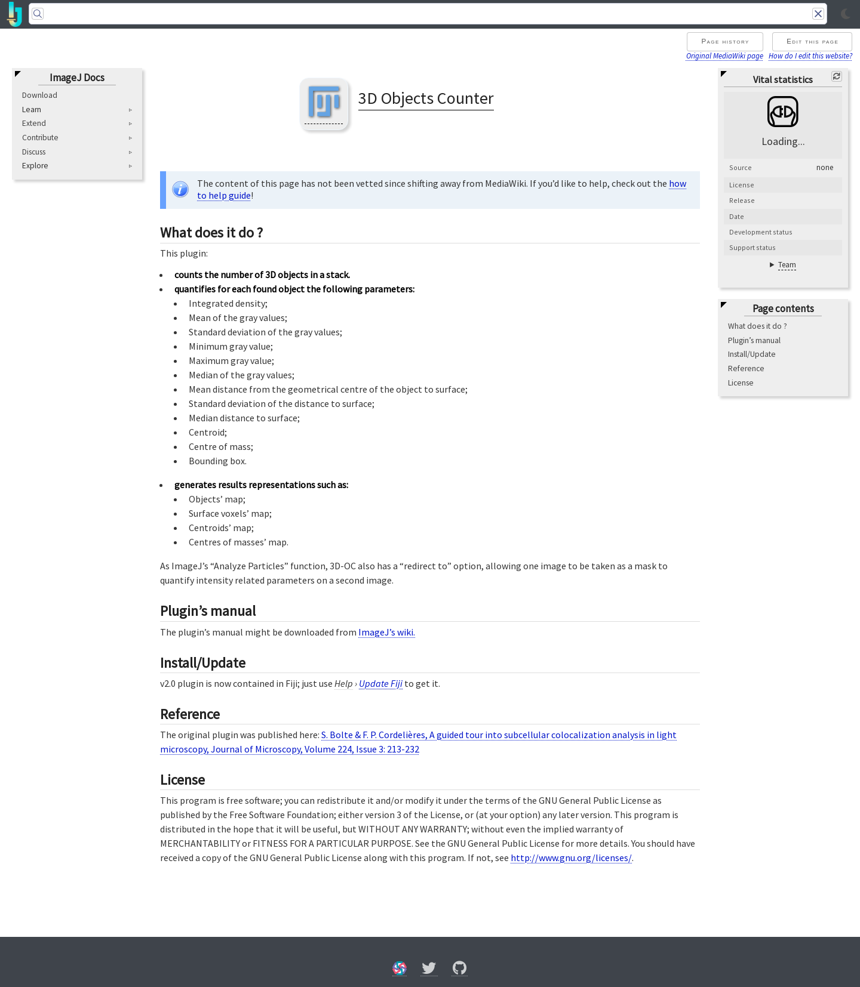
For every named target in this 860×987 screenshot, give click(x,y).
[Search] (428, 13)
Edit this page (812, 41)
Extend (34, 123)
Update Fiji (381, 683)
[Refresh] (836, 76)
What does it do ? (757, 326)
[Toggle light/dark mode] (845, 14)
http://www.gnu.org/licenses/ (571, 857)
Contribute (40, 137)
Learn (31, 110)
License (741, 383)
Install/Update (752, 354)
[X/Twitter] (429, 970)
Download (39, 95)
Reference (746, 368)
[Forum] (399, 970)
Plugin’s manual (754, 340)
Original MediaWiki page (724, 55)
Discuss (33, 152)
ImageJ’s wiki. (386, 632)
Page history (725, 41)
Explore (35, 166)
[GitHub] (460, 970)
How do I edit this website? (810, 55)
